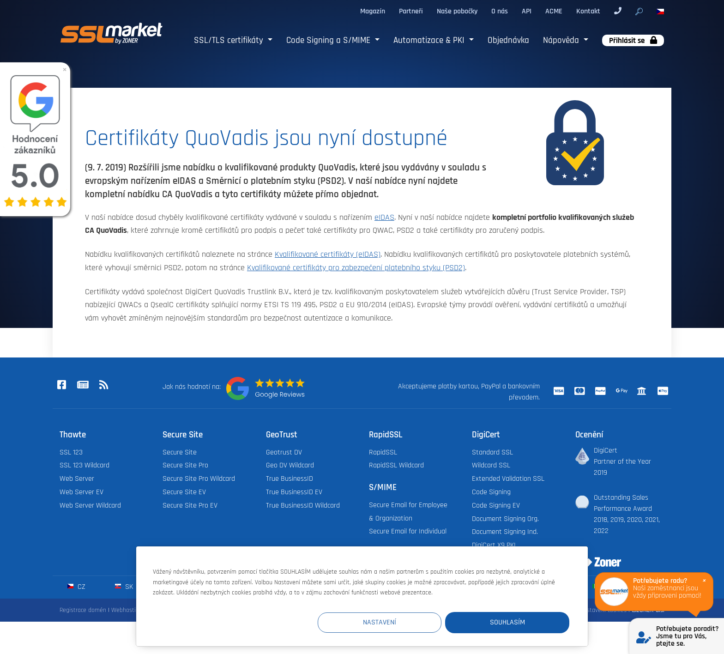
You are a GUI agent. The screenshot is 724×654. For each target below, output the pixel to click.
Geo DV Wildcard (290, 465)
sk (124, 587)
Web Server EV (81, 492)
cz (76, 587)
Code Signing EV (496, 505)
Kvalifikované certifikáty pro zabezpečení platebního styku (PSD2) (356, 268)
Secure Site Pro (185, 465)
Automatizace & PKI (430, 40)
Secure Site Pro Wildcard (199, 479)
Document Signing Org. (505, 519)
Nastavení (399, 622)
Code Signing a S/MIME (329, 40)
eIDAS (384, 217)
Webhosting (126, 610)
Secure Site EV (184, 492)
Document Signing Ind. (505, 532)
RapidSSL (383, 452)
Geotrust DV (284, 452)
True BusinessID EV (294, 492)
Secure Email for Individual (407, 531)
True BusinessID (289, 479)
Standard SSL (492, 452)
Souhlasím (513, 622)
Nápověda (562, 40)
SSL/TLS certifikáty (229, 40)
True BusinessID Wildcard (303, 505)
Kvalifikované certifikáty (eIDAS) (327, 254)
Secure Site (180, 452)
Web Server (77, 479)
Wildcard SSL (491, 465)
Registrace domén (83, 610)
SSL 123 (71, 452)
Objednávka (508, 40)
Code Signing (491, 492)
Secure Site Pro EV (190, 505)
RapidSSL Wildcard (396, 465)
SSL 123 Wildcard (84, 465)
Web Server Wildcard (90, 505)
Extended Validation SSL (508, 479)
